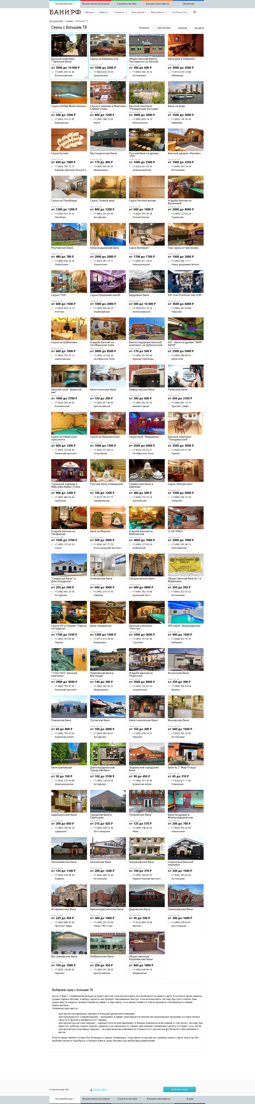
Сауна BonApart (139, 248)
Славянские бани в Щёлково (141, 485)
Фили (135, 831)
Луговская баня (99, 720)
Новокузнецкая (141, 264)
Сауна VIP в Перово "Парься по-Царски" (69, 627)
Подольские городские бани (144, 769)
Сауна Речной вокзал (142, 200)
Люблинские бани (102, 956)
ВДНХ (97, 122)
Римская (137, 736)
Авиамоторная (141, 406)
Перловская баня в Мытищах (102, 674)
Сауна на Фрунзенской (105, 437)
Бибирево (176, 642)
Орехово (60, 973)
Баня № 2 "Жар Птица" (182, 767)
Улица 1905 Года (103, 925)
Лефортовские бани (142, 389)
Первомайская (102, 311)
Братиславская (102, 406)
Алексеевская (179, 547)
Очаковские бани (101, 578)
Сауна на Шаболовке (64, 342)
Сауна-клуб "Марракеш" (144, 437)
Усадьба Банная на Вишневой (179, 202)
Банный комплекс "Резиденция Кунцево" (144, 107)
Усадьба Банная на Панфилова (63, 532)
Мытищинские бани (103, 153)
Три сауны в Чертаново (183, 248)
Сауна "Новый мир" (102, 200)
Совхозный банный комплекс (180, 863)
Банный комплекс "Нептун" (141, 627)
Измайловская (102, 500)
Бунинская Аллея (64, 736)
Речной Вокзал (141, 217)
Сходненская (140, 689)
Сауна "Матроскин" (180, 484)
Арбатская (177, 358)
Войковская (139, 547)
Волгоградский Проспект (108, 547)
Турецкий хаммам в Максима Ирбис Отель (65, 485)
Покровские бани (140, 814)
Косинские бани (178, 673)
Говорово (176, 500)
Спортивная (100, 453)
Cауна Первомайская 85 (105, 295)
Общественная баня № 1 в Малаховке (184, 580)
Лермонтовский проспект (147, 878)
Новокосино (61, 264)
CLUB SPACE (175, 531)
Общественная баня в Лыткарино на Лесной (143, 60)
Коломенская (62, 406)
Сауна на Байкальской (104, 59)
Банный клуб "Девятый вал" (66, 391)
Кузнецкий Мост (142, 595)
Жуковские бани (178, 720)
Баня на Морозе (100, 531)
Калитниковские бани (143, 720)
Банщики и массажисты (157, 3)
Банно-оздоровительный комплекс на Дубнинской (145, 343)
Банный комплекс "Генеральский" (179, 438)
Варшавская (61, 122)
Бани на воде (176, 106)
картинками (163, 27)
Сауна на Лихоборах (64, 200)
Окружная (60, 500)
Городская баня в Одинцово (101, 816)
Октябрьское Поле (104, 358)
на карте (199, 27)
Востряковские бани (64, 956)
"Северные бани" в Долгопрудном (63, 580)
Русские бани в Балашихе (106, 484)
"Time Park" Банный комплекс (64, 674)
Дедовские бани (139, 909)
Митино (137, 925)
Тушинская (177, 217)
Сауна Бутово (59, 153)
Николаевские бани (64, 862)
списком (182, 27)
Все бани (59, 3)
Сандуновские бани (142, 578)
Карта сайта (100, 1089)
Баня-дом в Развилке (181, 59)
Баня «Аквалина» (101, 625)
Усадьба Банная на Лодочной (141, 674)
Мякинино (177, 122)
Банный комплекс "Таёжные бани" (63, 60)
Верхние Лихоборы (143, 358)
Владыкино (100, 642)
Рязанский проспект (66, 453)
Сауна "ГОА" (59, 295)
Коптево (59, 311)
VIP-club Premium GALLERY (185, 295)
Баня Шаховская (61, 767)
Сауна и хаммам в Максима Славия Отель (108, 107)
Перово (175, 453)
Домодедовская (142, 169)
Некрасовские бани (141, 862)
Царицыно (61, 831)
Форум (190, 1099)
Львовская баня (61, 720)
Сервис (69, 20)
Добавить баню (180, 1089)
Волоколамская (63, 75)
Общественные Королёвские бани (141, 958)
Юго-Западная (102, 831)
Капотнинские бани (103, 389)
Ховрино (59, 878)
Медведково (101, 169)
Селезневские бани (180, 909)
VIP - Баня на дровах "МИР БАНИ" (185, 343)
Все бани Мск (56, 20)
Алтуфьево (100, 217)
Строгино (138, 642)
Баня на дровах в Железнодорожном (180, 816)
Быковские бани (100, 862)
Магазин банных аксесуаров (95, 3)
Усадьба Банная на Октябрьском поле (102, 343)
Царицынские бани (64, 814)
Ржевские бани (178, 389)
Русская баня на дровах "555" (144, 154)
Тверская (176, 311)
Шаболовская (62, 358)
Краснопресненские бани (107, 909)
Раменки (98, 595)
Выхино (175, 689)
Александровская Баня (104, 248)
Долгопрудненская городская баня (102, 769)
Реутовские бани (62, 248)
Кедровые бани (139, 295)
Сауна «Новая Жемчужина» (68, 106)
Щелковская (101, 75)
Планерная (177, 784)
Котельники (139, 75)
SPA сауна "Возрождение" (184, 625)
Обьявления (188, 3)
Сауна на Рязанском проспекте (64, 438)
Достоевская (178, 925)
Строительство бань (127, 3)
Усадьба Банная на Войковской (141, 532)
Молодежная (140, 122)
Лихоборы (60, 217)
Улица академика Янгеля (185, 264)
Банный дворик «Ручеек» (184, 153)
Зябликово (177, 75)
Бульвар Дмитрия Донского (70, 169)
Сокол (58, 547)
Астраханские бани (63, 909)
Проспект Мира (180, 406)
